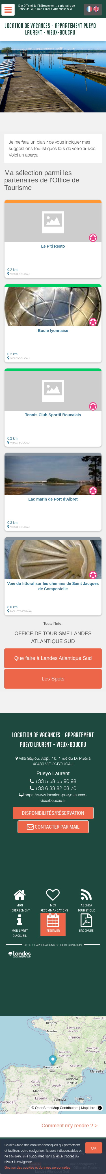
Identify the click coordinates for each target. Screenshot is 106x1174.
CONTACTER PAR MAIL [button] (53, 827)
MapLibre (88, 1108)
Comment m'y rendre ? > (70, 1125)
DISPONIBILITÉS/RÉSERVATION (53, 813)
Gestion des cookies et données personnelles (37, 1167)
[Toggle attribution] (99, 1108)
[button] (53, 239)
